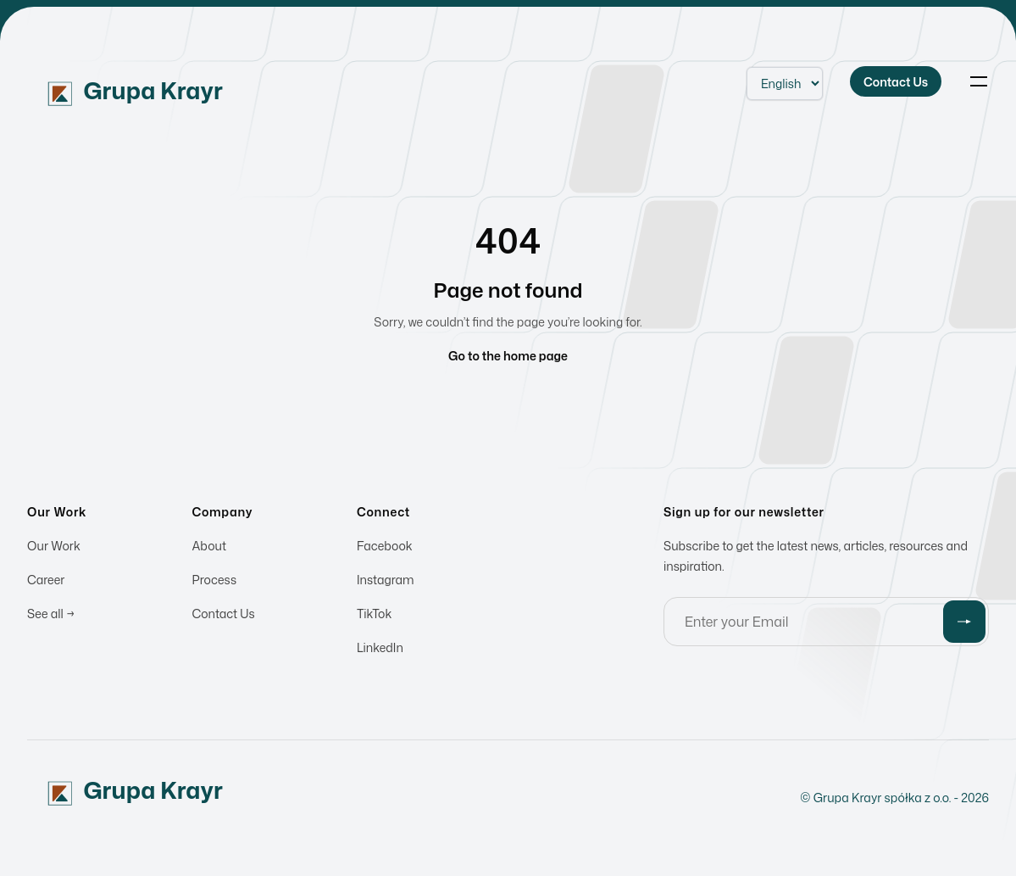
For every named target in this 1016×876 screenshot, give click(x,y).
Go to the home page (508, 356)
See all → (51, 616)
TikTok (374, 616)
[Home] (157, 81)
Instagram (385, 582)
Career (45, 582)
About (209, 548)
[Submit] (964, 624)
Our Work (54, 548)
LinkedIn (380, 650)
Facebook (385, 548)
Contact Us (223, 616)
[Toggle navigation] (978, 81)
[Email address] (826, 624)
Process (214, 582)
